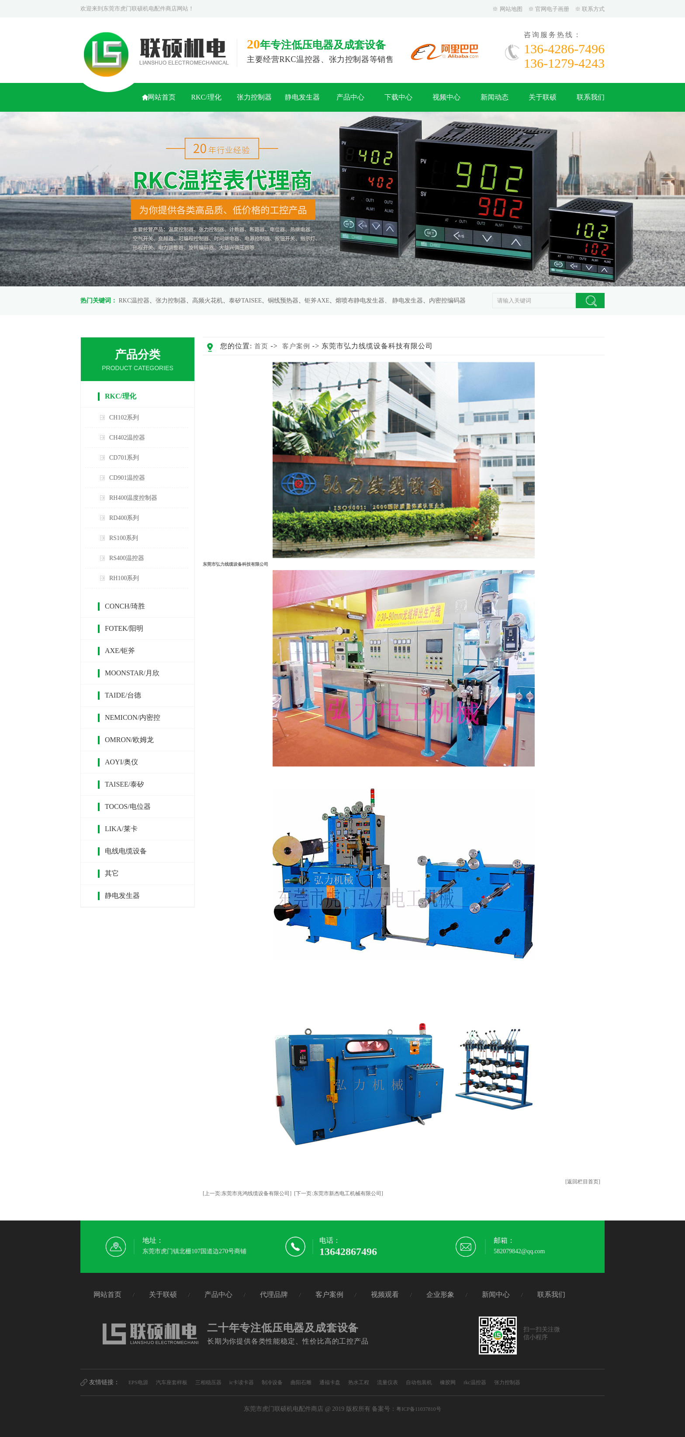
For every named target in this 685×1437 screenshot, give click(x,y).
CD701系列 (124, 457)
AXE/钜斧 (120, 650)
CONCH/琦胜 (125, 606)
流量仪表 (387, 1382)
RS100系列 (123, 538)
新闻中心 (496, 1294)
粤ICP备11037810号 (418, 1409)
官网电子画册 (552, 9)
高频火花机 (207, 300)
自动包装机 (419, 1382)
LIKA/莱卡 (121, 828)
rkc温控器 (475, 1382)
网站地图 (511, 9)
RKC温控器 (134, 300)
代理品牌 (274, 1294)
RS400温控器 (126, 558)
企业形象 (440, 1294)
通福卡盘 (329, 1382)
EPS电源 (138, 1382)
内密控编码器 (447, 300)
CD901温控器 (127, 477)
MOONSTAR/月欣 (132, 673)
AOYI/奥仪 (121, 762)
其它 (112, 873)
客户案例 (296, 346)
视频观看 (385, 1294)
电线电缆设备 (126, 851)
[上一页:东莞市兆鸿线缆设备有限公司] (247, 1193)
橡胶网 (448, 1382)
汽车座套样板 (171, 1382)
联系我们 (591, 97)
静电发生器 (302, 97)
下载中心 (398, 97)
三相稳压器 (208, 1382)
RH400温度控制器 (133, 498)
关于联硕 (543, 97)
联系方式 (593, 9)
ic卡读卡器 (241, 1382)
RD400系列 (124, 518)
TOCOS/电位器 (128, 806)
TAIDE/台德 (123, 695)
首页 (261, 346)
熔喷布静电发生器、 (363, 300)
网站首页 (162, 97)
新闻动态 (495, 97)
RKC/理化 (206, 97)
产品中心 (350, 97)
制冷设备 (272, 1382)
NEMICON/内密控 (132, 717)
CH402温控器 (127, 437)
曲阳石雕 (301, 1382)
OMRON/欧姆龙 (129, 739)
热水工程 (358, 1382)
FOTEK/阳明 (124, 628)
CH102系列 (124, 417)
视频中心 (446, 97)
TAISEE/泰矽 (124, 784)
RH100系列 (124, 578)
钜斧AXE (316, 300)
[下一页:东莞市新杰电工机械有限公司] (338, 1193)
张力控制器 (254, 97)
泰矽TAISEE (245, 300)
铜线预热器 (283, 300)
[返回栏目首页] (582, 1182)
